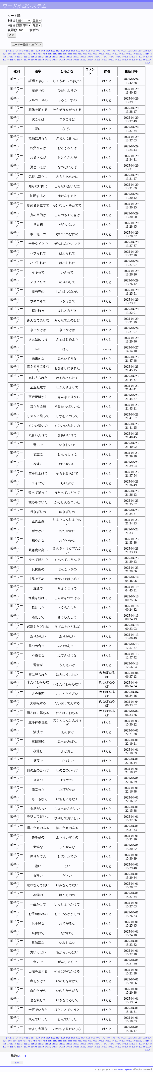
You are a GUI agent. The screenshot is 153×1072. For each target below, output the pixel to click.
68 (19, 54)
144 (102, 57)
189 (109, 60)
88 (69, 54)
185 (95, 60)
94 (84, 54)
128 (46, 57)
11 (27, 51)
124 (32, 57)
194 (126, 60)
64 (9, 54)
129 (49, 57)
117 (8, 57)
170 (42, 60)
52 (129, 51)
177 (67, 60)
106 (120, 54)
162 (15, 60)
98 (94, 54)
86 (64, 54)
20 (49, 51)
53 (131, 51)
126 (39, 57)
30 (74, 51)
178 (70, 60)
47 (117, 51)
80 (49, 54)
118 (11, 57)
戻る (17, 1062)
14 (34, 51)
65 (12, 54)
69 (22, 54)
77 (41, 54)
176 (63, 60)
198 (140, 60)
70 (24, 54)
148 (116, 57)
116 (4, 57)
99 (96, 54)
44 (109, 51)
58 (144, 51)
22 (54, 51)
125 (35, 57)
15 (37, 51)
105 (116, 54)
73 (31, 54)
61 (151, 51)
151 (126, 57)
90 (74, 54)
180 (77, 60)
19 (47, 51)
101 (102, 54)
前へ (8, 51)
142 (95, 57)
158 (150, 57)
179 (74, 60)
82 (54, 54)
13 (32, 51)
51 (127, 51)
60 (149, 51)
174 (56, 60)
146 (109, 57)
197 (136, 60)
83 (56, 54)
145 (105, 57)
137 (77, 57)
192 (119, 60)
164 (22, 60)
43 (107, 51)
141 (91, 57)
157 (147, 57)
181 (81, 60)
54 (134, 51)
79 (46, 54)
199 (143, 60)
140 (88, 57)
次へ (150, 63)
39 (97, 51)
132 (60, 57)
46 (114, 51)
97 (91, 54)
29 (72, 51)
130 (53, 57)
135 (70, 57)
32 (79, 51)
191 (116, 60)
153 (133, 57)
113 (144, 54)
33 (82, 51)
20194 (22, 1055)
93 (81, 54)
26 (64, 51)
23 (57, 51)
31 (77, 51)
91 (76, 54)
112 (140, 54)
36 (89, 51)
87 (66, 54)
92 (79, 54)
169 (39, 60)
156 (143, 57)
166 (28, 60)
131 (56, 57)
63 (7, 54)
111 (137, 54)
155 (140, 57)
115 (150, 54)
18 (44, 51)
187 (102, 60)
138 (81, 57)
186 (98, 60)
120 (18, 57)
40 (99, 51)
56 (139, 51)
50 (124, 51)
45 (112, 51)
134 (67, 57)
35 (87, 51)
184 (91, 60)
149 (119, 57)
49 (122, 51)
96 (89, 54)
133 (63, 57)
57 (141, 51)
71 (26, 54)
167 (32, 60)
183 (88, 60)
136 (74, 57)
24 (59, 51)
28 (69, 51)
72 (29, 54)
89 (71, 54)
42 (104, 51)
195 (129, 60)
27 (67, 51)
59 (146, 51)
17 (42, 51)
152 (129, 57)
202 (146, 63)
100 (99, 54)
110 (133, 54)
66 (14, 54)
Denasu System (124, 1069)
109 (130, 54)
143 (98, 57)
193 (123, 60)
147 (112, 57)
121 (22, 57)
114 (147, 54)
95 (86, 54)
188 (105, 60)
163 (18, 60)
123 (28, 57)
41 (102, 51)
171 (46, 60)
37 (92, 51)
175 (60, 60)
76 (39, 54)
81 (51, 54)
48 (119, 51)
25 (62, 51)
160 (8, 60)
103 (109, 54)
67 (17, 54)
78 (44, 54)
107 (123, 54)
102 (106, 54)
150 (123, 57)
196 (133, 60)
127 (42, 57)
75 (36, 54)
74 (34, 54)
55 (136, 51)
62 (4, 54)
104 (113, 54)
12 (29, 51)
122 (25, 57)
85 (61, 54)
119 (15, 57)
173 (53, 60)
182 (84, 60)
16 (39, 51)
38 (94, 51)
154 (136, 57)
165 (25, 60)
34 (84, 51)
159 (4, 60)
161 (11, 60)
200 (147, 60)
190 (112, 60)
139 (84, 57)
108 (127, 54)
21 (52, 51)
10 (25, 51)
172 (49, 60)
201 (150, 60)
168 (35, 60)
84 (59, 54)
